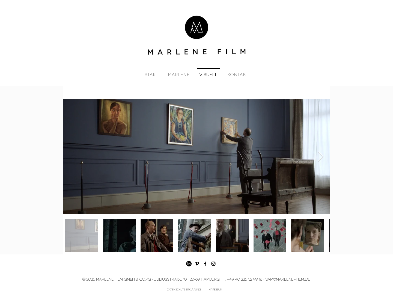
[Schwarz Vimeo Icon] (197, 263)
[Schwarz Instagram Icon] (213, 263)
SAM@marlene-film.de (287, 279)
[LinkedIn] (189, 263)
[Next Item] (321, 157)
